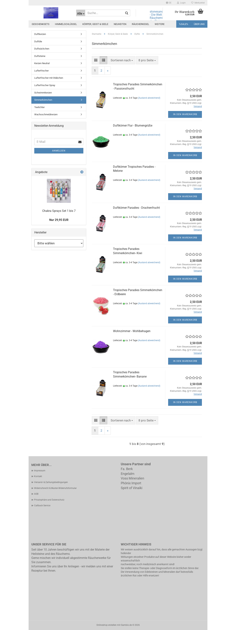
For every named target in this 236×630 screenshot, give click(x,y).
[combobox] (121, 60)
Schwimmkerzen (43, 92)
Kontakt (38, 476)
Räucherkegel (140, 24)
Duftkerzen (40, 34)
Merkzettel (198, 2)
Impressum (39, 470)
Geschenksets (40, 24)
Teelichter (39, 107)
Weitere (159, 24)
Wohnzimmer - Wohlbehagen (131, 331)
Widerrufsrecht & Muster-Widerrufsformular (55, 488)
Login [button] (181, 2)
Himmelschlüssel (66, 24)
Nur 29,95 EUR (58, 220)
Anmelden (58, 150)
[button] (168, 3)
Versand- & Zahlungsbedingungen (51, 482)
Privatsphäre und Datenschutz (49, 499)
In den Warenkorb (185, 114)
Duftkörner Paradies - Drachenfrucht (136, 207)
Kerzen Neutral (42, 63)
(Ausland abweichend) (149, 98)
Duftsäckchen (41, 48)
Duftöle (38, 41)
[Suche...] (80, 13)
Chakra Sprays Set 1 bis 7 (59, 211)
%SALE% (183, 24)
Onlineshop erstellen (106, 625)
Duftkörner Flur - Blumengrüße (132, 125)
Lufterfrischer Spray (44, 85)
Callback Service (42, 505)
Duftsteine (39, 56)
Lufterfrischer (41, 70)
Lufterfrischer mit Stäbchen (48, 77)
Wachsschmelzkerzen (46, 114)
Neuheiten (120, 24)
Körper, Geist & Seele (95, 24)
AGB (36, 494)
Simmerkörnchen (43, 99)
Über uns (199, 24)
